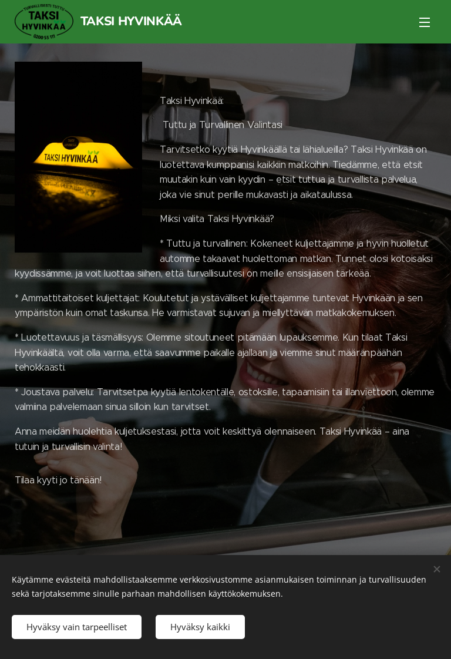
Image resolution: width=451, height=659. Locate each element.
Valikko (424, 22)
